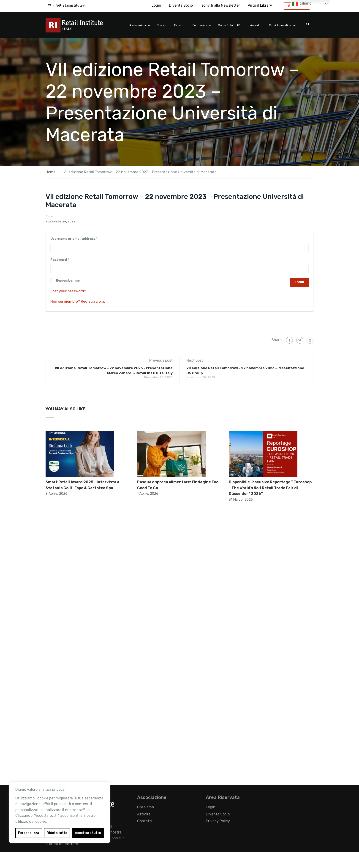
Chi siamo (145, 807)
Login (156, 5)
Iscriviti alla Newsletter (220, 5)
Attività (143, 814)
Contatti (144, 821)
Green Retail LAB (229, 25)
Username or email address (74, 239)
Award (254, 25)
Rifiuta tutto (57, 833)
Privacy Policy (218, 821)
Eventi (178, 25)
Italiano (301, 3)
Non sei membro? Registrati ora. (77, 301)
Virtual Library (260, 5)
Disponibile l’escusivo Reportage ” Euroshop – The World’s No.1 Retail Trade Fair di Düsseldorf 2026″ (270, 488)
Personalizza (28, 833)
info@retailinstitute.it (69, 6)
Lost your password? (68, 291)
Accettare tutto (88, 833)
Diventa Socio (181, 5)
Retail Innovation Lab (282, 25)
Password (59, 260)
